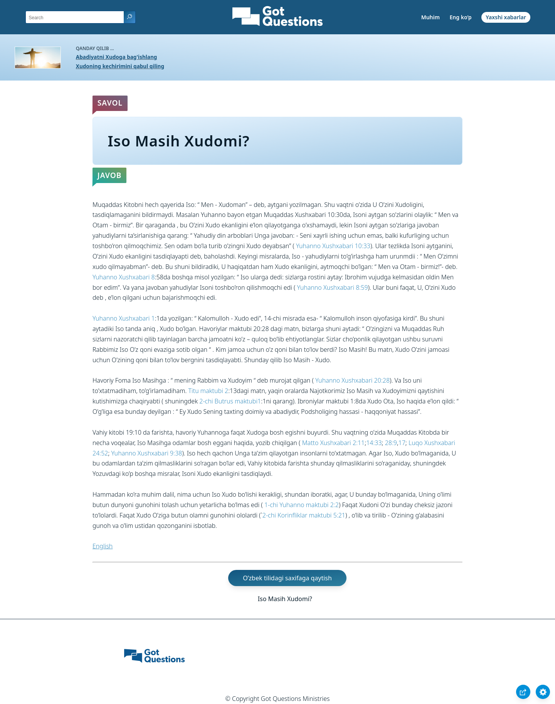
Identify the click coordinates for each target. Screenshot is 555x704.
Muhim (430, 17)
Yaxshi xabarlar (506, 17)
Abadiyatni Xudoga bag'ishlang (116, 56)
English (102, 546)
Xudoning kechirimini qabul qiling (120, 66)
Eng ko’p (461, 17)
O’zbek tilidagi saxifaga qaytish (287, 578)
